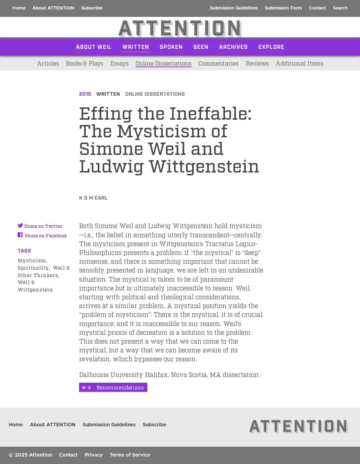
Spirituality (33, 267)
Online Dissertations (164, 63)
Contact (317, 8)
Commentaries (219, 63)
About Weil (94, 46)
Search (340, 8)
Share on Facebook (42, 235)
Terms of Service (130, 455)
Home (18, 8)
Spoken (171, 46)
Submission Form (283, 8)
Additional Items (299, 63)
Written (135, 46)
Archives (233, 46)
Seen (200, 46)
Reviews (257, 63)
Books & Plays (84, 63)
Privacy (94, 455)
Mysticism (32, 260)
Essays (119, 63)
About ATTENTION (53, 8)
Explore (271, 46)
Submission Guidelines (234, 8)
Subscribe (91, 8)
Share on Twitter (40, 226)
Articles (48, 63)
